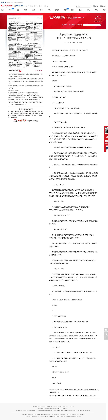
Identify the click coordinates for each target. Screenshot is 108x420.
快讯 (10, 10)
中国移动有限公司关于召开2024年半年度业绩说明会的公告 (24, 99)
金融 (33, 10)
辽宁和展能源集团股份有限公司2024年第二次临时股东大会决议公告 (26, 82)
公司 (41, 10)
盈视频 (57, 10)
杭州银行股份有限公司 (15, 90)
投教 (80, 10)
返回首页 (64, 25)
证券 (25, 10)
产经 (49, 10)
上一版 (36, 70)
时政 (18, 10)
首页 (2, 10)
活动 (88, 10)
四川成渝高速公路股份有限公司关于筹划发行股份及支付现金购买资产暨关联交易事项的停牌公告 (26, 103)
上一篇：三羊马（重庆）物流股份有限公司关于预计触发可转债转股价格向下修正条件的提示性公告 (74, 391)
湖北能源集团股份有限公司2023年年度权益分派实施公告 (24, 92)
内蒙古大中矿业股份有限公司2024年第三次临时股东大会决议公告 (26, 78)
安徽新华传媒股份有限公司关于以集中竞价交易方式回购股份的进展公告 (26, 87)
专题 (96, 10)
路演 (72, 10)
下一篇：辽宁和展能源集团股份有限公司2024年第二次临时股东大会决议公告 (72, 395)
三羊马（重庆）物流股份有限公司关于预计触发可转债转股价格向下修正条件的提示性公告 (26, 75)
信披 (65, 10)
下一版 (40, 70)
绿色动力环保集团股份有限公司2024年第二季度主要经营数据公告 (26, 97)
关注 (104, 10)
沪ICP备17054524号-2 (54, 416)
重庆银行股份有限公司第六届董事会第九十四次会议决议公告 (25, 95)
